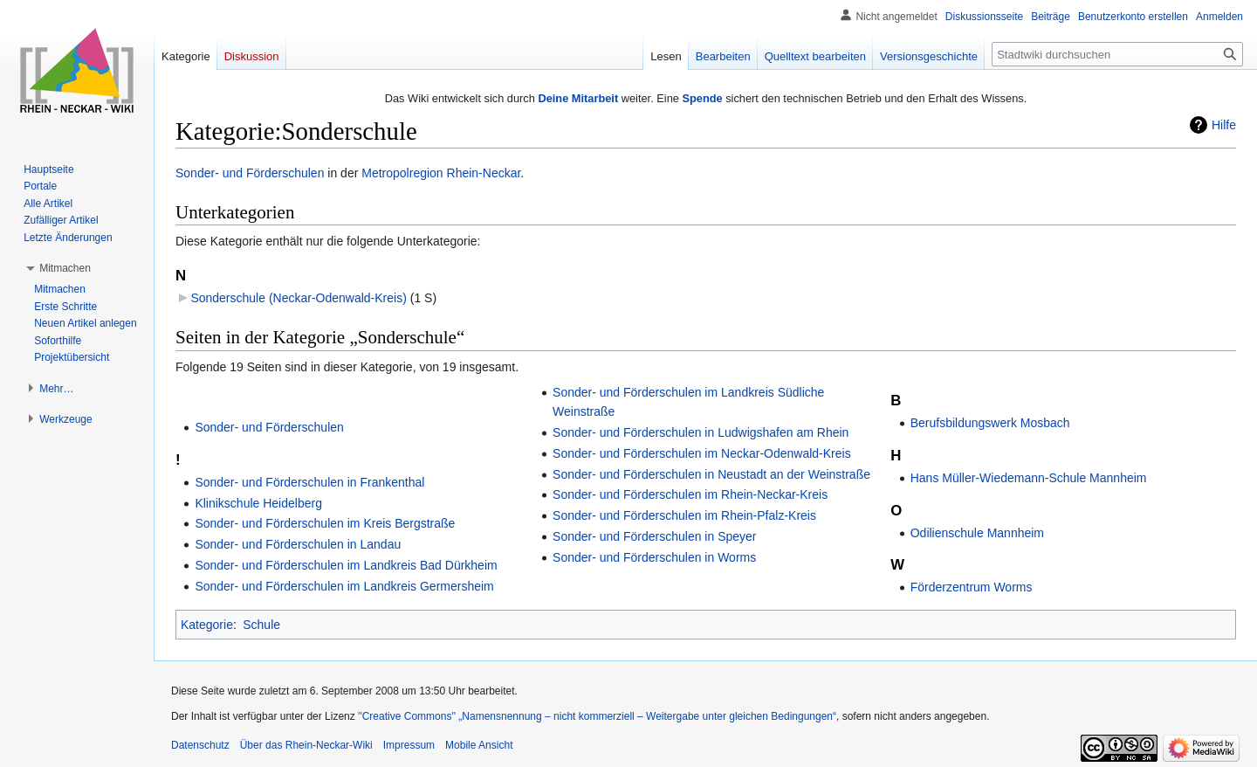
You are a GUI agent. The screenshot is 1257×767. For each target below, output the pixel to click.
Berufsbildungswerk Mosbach (990, 423)
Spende (702, 98)
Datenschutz (200, 745)
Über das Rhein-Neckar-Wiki (306, 745)
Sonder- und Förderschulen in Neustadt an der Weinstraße (711, 474)
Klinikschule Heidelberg (258, 503)
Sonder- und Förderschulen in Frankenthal (309, 482)
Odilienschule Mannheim (977, 533)
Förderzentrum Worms (971, 587)
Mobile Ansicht (478, 745)
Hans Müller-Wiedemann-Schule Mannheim (1028, 478)
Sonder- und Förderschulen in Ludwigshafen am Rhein (700, 432)
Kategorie (207, 625)
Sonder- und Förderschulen (249, 173)
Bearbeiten (723, 56)
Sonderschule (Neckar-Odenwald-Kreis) (298, 298)
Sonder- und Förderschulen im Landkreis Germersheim (344, 586)
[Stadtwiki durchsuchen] (1117, 54)
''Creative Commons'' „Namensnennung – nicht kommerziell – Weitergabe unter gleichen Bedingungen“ (597, 716)
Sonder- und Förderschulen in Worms (654, 557)
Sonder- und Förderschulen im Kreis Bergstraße (325, 523)
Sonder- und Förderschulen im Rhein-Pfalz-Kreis (684, 515)
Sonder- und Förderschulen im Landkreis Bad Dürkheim (346, 565)
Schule (261, 625)
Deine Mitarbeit (578, 98)
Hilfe (1224, 125)
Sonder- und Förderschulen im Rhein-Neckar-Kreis (690, 494)
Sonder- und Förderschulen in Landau (298, 544)
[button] (65, 268)
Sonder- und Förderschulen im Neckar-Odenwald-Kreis (702, 453)
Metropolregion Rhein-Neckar (440, 173)
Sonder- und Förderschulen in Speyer (654, 536)
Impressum (409, 745)
